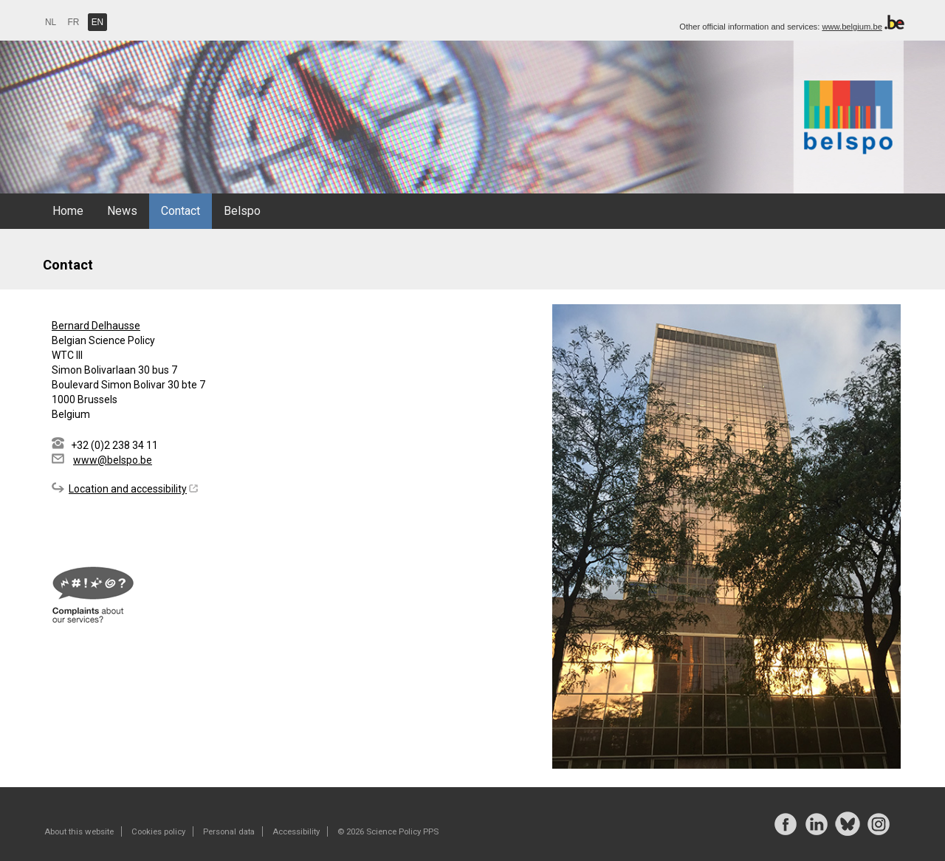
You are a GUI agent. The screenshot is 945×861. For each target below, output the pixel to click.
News (122, 211)
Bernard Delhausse (96, 326)
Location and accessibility (128, 489)
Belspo (242, 211)
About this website (79, 831)
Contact (180, 211)
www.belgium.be (852, 26)
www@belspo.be (112, 460)
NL (50, 22)
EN (98, 22)
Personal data (229, 831)
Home (67, 211)
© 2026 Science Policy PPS (388, 831)
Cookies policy (158, 831)
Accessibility (296, 831)
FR (74, 22)
